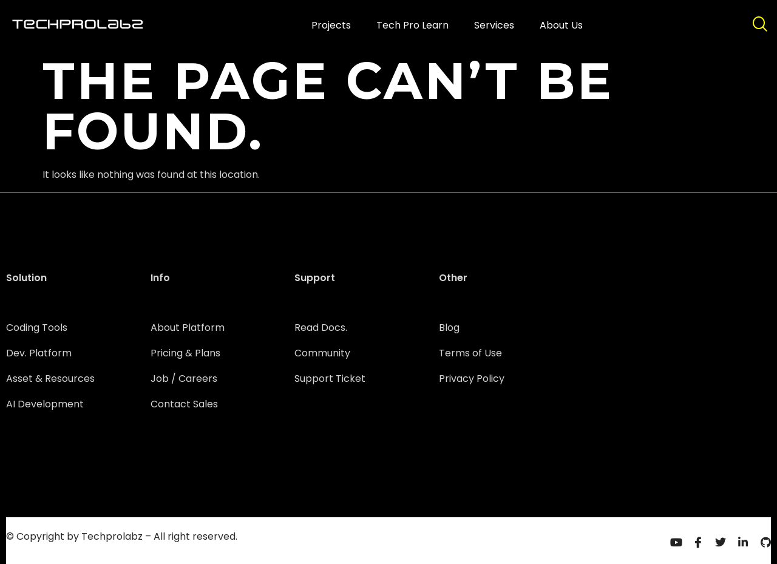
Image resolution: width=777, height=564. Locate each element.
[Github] (765, 541)
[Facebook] (698, 541)
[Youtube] (675, 541)
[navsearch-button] (759, 25)
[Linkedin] (743, 541)
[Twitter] (720, 541)
